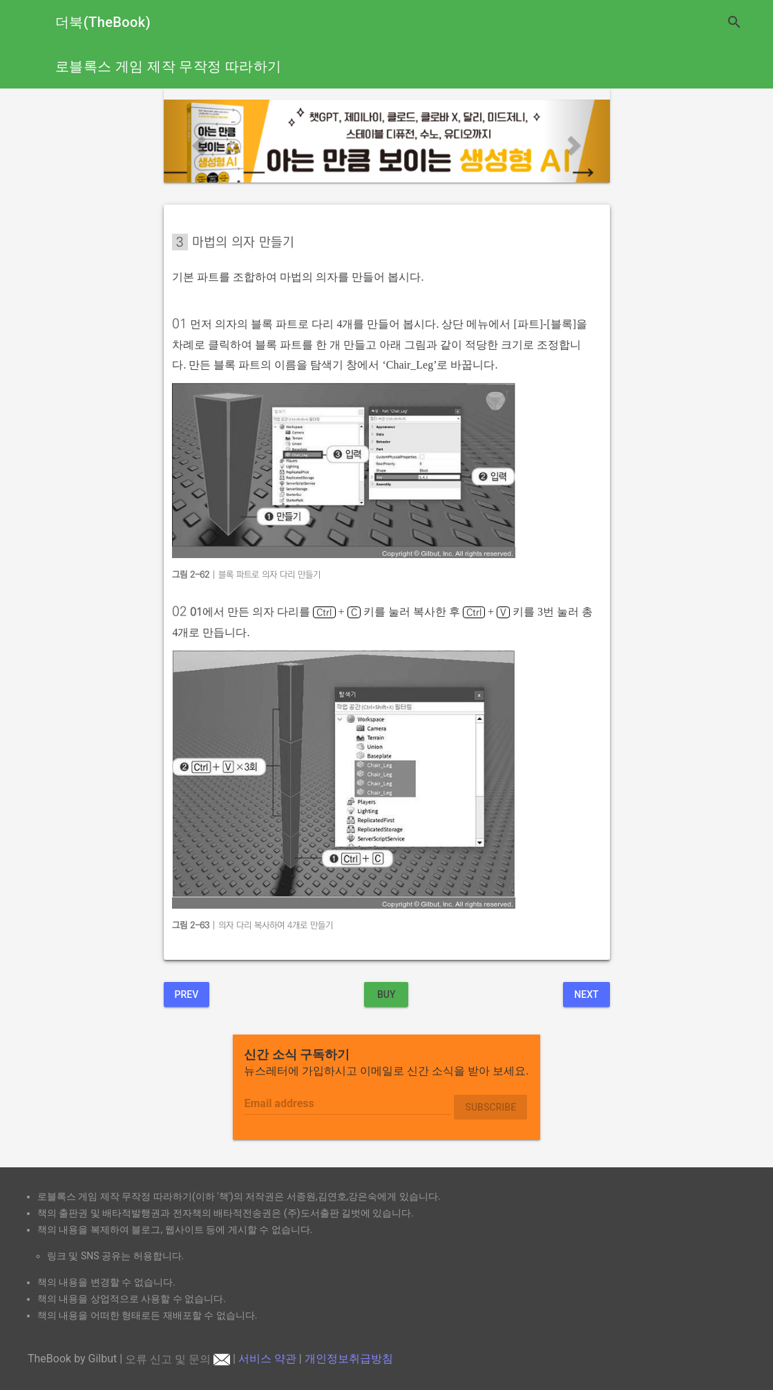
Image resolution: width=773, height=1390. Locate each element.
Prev (187, 994)
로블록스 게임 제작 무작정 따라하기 (168, 66)
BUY (386, 994)
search (734, 22)
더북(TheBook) (103, 22)
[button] (197, 141)
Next (586, 994)
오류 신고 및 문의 (177, 1359)
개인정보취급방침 (349, 1359)
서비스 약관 (267, 1359)
